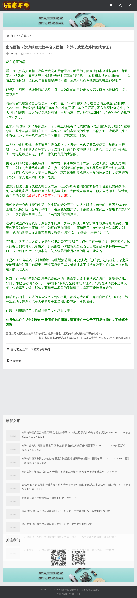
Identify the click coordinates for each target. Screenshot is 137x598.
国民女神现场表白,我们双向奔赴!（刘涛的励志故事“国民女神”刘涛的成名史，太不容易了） (72, 504)
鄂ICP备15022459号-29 (68, 594)
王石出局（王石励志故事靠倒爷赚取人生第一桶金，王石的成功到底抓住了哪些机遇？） (54, 333)
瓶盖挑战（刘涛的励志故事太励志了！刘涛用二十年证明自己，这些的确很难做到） (85, 337)
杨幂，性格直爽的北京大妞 (47, 195)
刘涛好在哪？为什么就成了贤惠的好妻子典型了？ (49, 530)
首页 (13, 35)
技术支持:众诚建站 (90, 590)
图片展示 (24, 35)
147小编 (13, 53)
